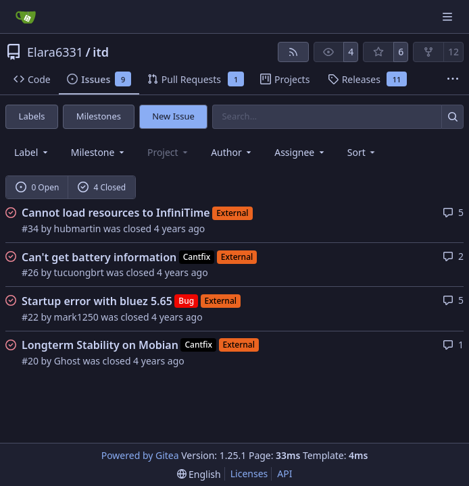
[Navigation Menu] (448, 16)
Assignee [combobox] (300, 152)
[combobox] (32, 152)
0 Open (37, 187)
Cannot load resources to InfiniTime (116, 212)
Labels (32, 116)
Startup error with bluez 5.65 (97, 301)
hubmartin (77, 228)
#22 (30, 316)
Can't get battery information (99, 257)
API (284, 473)
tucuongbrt (79, 272)
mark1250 (76, 316)
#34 (30, 228)
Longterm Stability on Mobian (100, 345)
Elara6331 (55, 52)
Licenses (249, 473)
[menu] (363, 152)
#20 (30, 360)
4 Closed (102, 187)
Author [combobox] (232, 152)
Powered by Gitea (140, 455)
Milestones (98, 116)
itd (101, 52)
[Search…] (452, 116)
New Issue (173, 116)
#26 (30, 272)
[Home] (26, 17)
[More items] (453, 79)
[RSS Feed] (293, 52)
